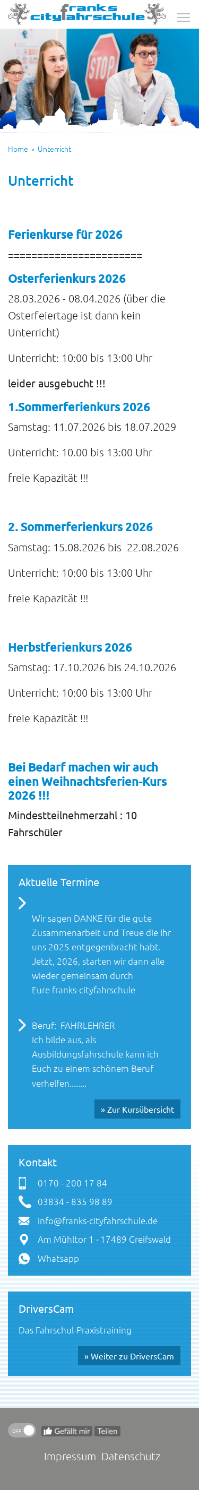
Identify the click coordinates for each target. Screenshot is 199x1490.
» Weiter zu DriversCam (129, 1355)
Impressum (70, 1456)
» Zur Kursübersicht (137, 1109)
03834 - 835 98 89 (75, 1201)
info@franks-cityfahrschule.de (98, 1220)
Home (18, 148)
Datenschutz (130, 1456)
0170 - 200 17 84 (72, 1183)
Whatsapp (58, 1258)
